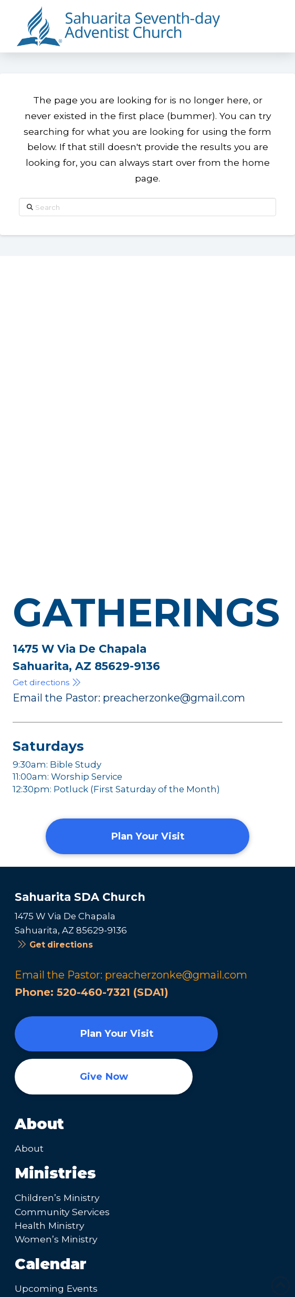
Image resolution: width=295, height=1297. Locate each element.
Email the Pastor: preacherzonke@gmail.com (129, 698)
